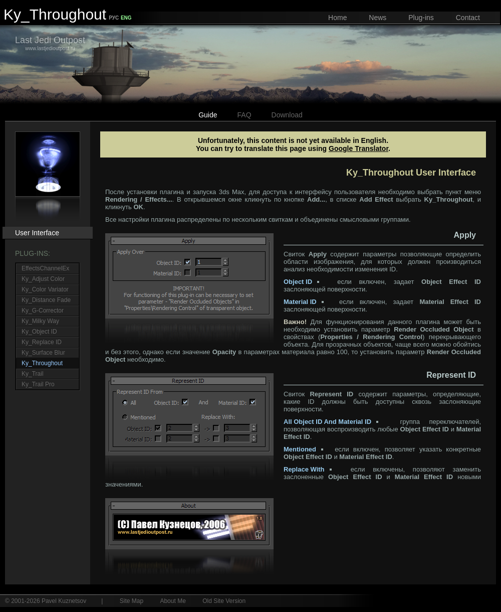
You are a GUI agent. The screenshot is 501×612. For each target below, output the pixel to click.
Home (337, 18)
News (377, 18)
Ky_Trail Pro (38, 384)
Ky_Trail (33, 373)
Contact (468, 18)
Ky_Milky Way (40, 321)
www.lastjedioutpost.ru (50, 43)
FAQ (244, 115)
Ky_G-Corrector (43, 310)
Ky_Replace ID (42, 342)
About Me (172, 600)
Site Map (131, 600)
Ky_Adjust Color (43, 278)
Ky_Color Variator (45, 289)
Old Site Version (223, 600)
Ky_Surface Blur (43, 352)
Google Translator (358, 148)
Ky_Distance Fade (46, 299)
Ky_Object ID (39, 331)
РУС (114, 18)
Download (287, 115)
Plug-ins (421, 18)
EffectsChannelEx (45, 268)
